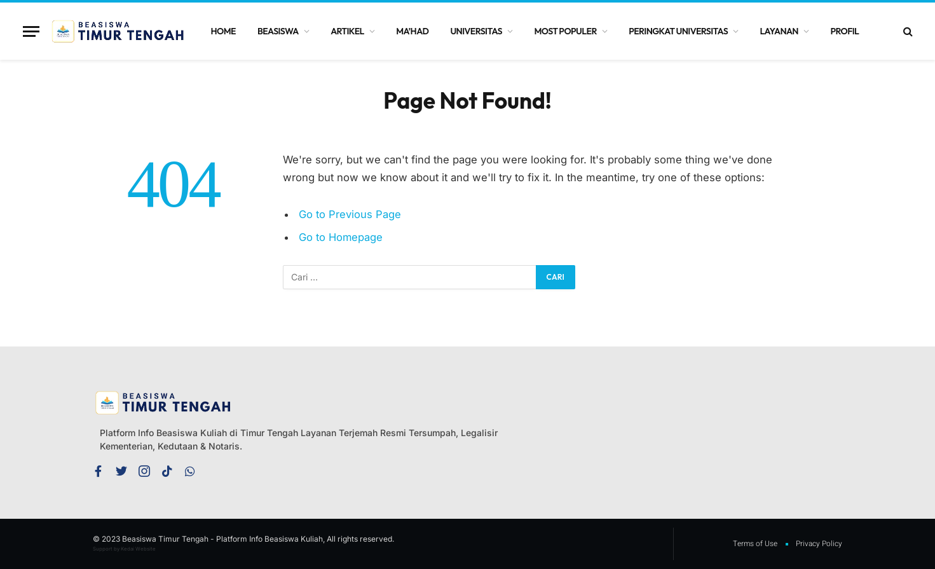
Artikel (347, 31)
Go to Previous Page (350, 214)
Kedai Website (138, 548)
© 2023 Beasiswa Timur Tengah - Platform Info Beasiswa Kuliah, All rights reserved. (243, 539)
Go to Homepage (341, 237)
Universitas (476, 31)
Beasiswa (278, 31)
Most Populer (565, 31)
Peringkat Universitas (678, 31)
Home (223, 31)
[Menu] (31, 31)
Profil (844, 31)
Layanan (779, 31)
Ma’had (412, 31)
